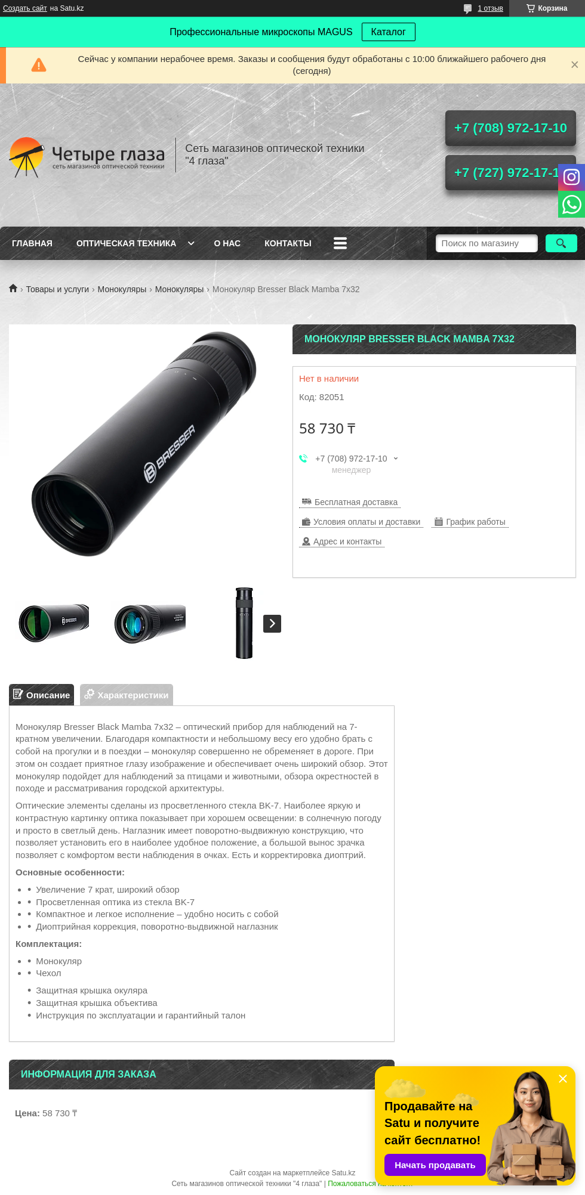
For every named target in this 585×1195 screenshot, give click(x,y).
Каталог (388, 32)
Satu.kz (343, 1173)
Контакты (287, 243)
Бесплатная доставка (356, 502)
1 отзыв (490, 8)
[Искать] (561, 243)
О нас (227, 243)
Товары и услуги (57, 289)
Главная (32, 243)
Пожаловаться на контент (370, 1183)
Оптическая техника (126, 243)
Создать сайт (25, 8)
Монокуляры (122, 289)
